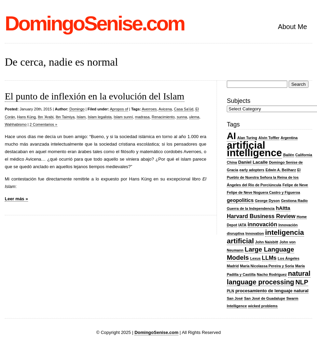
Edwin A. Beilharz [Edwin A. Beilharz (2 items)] (280, 170)
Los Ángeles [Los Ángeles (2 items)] (288, 258)
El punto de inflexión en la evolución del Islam (94, 96)
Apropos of (119, 109)
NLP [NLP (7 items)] (301, 282)
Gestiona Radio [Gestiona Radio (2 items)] (294, 201)
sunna (182, 117)
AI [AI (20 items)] (231, 136)
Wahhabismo (16, 124)
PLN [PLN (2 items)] (230, 291)
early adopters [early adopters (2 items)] (251, 170)
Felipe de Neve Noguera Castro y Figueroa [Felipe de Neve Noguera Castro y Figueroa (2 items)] (263, 192)
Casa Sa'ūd (183, 109)
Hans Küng (26, 117)
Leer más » (16, 198)
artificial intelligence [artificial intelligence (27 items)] (254, 148)
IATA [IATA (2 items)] (242, 225)
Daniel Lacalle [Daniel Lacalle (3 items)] (253, 162)
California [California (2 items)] (303, 155)
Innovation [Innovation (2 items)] (255, 233)
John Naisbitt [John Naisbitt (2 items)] (266, 242)
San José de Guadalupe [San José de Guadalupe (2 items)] (264, 298)
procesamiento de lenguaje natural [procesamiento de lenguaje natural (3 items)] (271, 290)
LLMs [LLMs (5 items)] (269, 258)
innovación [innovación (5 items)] (262, 224)
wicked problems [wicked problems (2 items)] (262, 306)
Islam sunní (123, 117)
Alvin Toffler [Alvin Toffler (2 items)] (269, 138)
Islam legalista (100, 117)
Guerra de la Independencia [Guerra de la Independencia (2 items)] (251, 208)
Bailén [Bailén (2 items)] (288, 155)
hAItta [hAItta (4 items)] (283, 208)
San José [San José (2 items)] (235, 298)
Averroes (149, 109)
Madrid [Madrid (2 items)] (233, 266)
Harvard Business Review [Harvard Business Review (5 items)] (261, 216)
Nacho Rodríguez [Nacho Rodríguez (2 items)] (272, 274)
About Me (292, 26)
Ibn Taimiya (65, 117)
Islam (81, 117)
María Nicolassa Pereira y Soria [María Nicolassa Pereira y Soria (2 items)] (267, 266)
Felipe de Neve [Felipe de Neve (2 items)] (295, 185)
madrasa (142, 117)
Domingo (76, 109)
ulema (194, 117)
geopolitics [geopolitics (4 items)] (240, 200)
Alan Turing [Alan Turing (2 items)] (247, 138)
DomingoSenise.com (94, 23)
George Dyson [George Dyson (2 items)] (267, 201)
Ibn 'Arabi (46, 117)
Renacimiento (163, 117)
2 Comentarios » (43, 124)
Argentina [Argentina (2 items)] (289, 138)
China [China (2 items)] (232, 162)
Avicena (165, 109)
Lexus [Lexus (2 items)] (255, 258)
